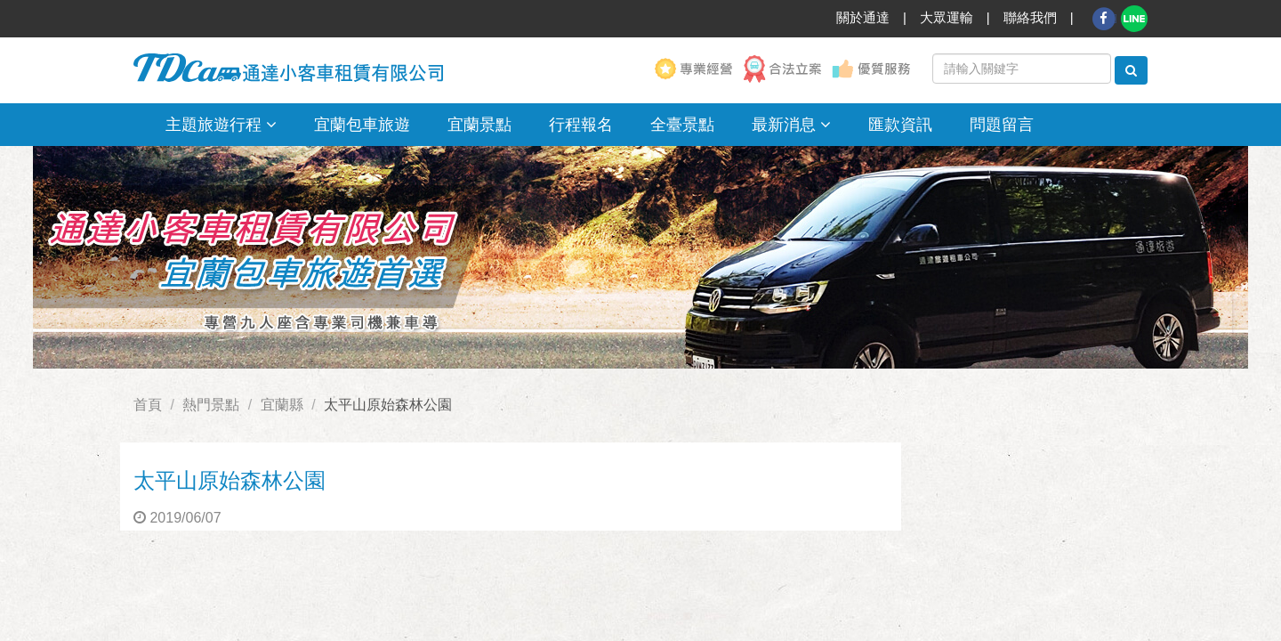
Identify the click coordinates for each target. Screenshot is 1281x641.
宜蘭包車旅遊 (362, 125)
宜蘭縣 (282, 404)
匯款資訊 (900, 125)
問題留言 (1002, 125)
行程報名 (581, 125)
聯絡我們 (1030, 17)
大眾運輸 (946, 17)
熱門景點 (210, 404)
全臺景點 (682, 125)
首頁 (147, 404)
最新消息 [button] (791, 125)
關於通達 (863, 17)
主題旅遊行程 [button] (221, 125)
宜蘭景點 (479, 125)
